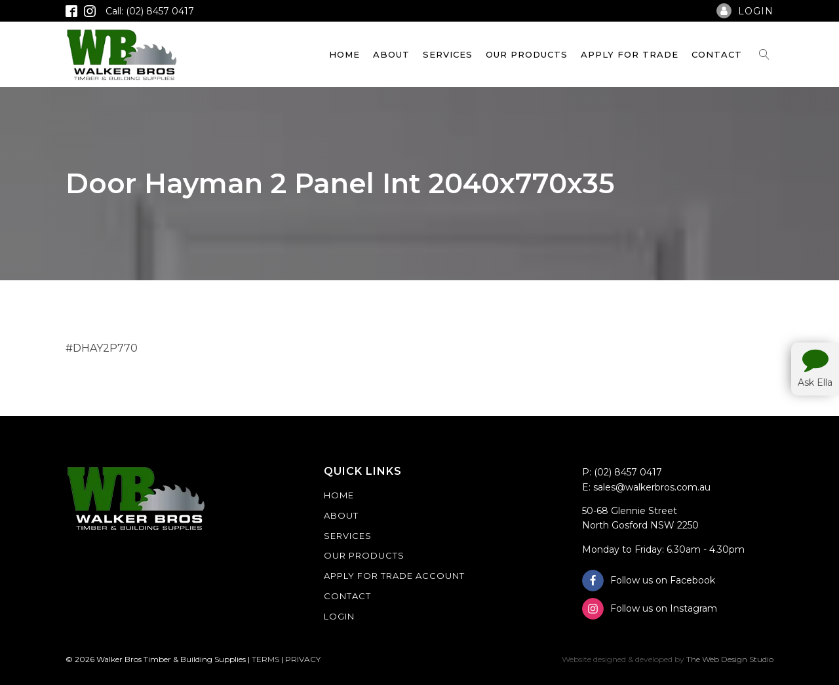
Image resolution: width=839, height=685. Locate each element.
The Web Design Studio (729, 659)
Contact (717, 54)
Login (339, 616)
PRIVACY (303, 659)
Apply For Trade (629, 54)
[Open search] (764, 54)
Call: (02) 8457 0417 (150, 11)
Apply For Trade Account (394, 575)
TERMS (265, 659)
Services (448, 54)
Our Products (527, 54)
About (391, 54)
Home (344, 54)
